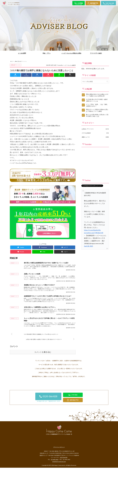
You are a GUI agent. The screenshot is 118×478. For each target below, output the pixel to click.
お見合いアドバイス (95, 139)
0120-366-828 (108, 3)
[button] (107, 91)
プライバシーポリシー (59, 457)
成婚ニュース (95, 147)
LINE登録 (78, 3)
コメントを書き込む (42, 362)
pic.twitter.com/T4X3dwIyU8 (93, 243)
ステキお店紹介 (95, 143)
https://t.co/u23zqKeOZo (92, 240)
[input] (95, 91)
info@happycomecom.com (59, 472)
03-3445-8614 (54, 470)
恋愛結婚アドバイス (15, 74)
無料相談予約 (93, 3)
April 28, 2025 (88, 256)
